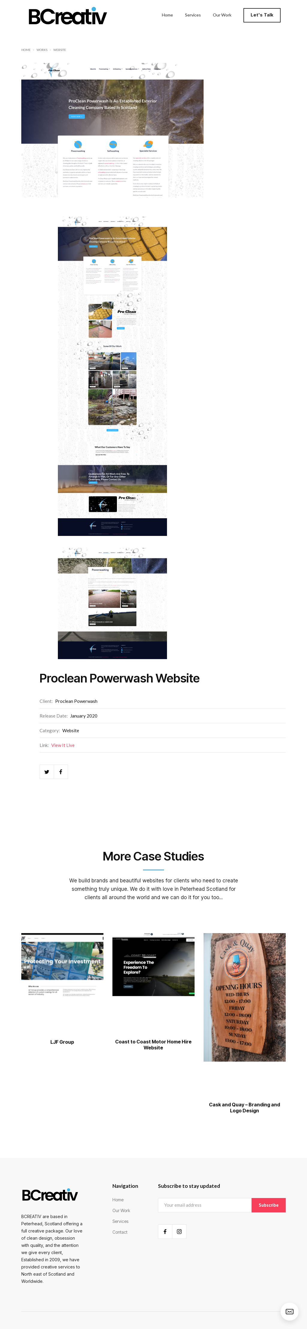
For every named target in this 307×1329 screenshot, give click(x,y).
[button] (263, 15)
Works (42, 50)
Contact (119, 1232)
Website (59, 50)
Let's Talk (262, 15)
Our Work (121, 1210)
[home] (68, 15)
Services (120, 1221)
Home (26, 50)
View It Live (63, 745)
